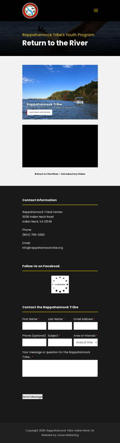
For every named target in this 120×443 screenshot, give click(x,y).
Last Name (56, 319)
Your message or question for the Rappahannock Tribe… (56, 354)
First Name (30, 319)
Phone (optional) (34, 336)
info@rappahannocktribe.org (42, 248)
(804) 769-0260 (33, 235)
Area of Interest (86, 336)
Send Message (33, 397)
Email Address (84, 319)
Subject (54, 336)
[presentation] (49, 387)
